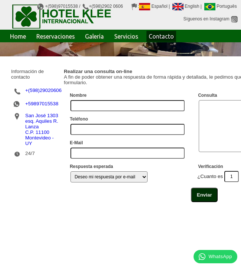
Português (220, 6)
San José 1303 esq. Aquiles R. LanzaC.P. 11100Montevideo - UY (41, 124)
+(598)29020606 (43, 85)
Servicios (126, 36)
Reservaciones (55, 36)
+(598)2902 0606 (106, 6)
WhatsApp (215, 256)
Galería (94, 36)
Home (18, 36)
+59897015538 (41, 98)
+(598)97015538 (61, 6)
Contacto (161, 36)
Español (153, 6)
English (185, 6)
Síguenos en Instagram (211, 19)
